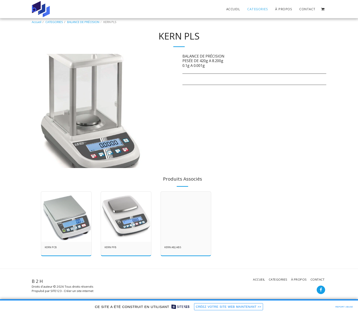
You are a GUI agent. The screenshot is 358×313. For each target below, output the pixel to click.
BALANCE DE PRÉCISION (83, 22)
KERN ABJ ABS (173, 247)
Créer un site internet (78, 291)
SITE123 (56, 291)
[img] (66, 217)
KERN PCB (51, 247)
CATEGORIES (54, 22)
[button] (322, 9)
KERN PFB (111, 247)
